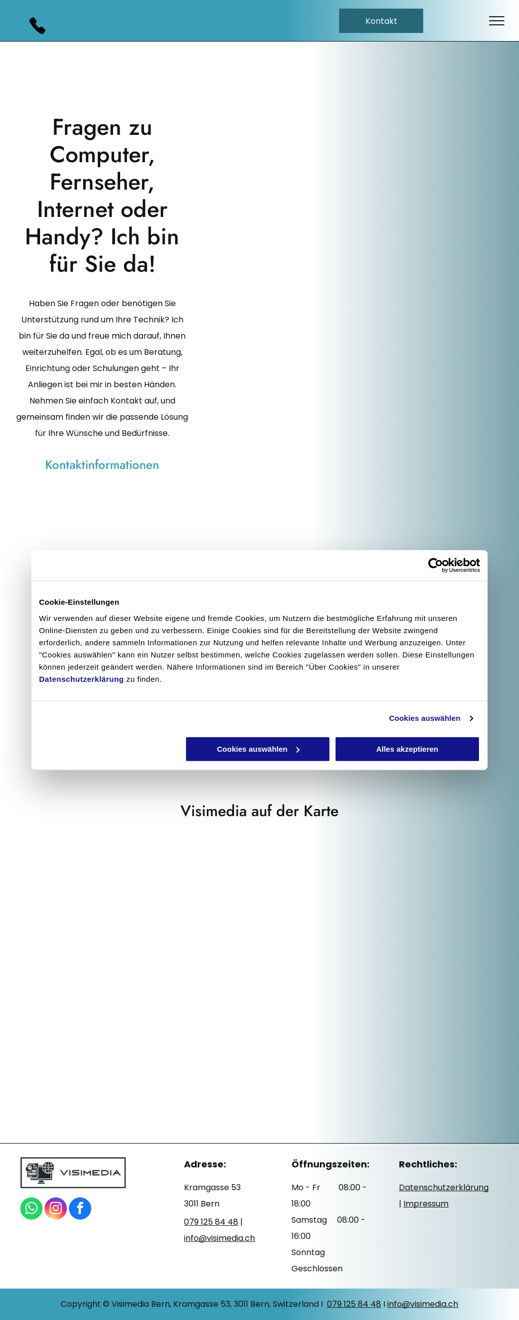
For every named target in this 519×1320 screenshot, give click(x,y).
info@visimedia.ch (422, 1304)
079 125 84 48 (354, 1304)
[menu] (497, 21)
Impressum (426, 1203)
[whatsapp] (31, 1209)
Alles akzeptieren (407, 749)
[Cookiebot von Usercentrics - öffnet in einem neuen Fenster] (435, 565)
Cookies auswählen (425, 718)
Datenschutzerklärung (81, 679)
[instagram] (56, 1209)
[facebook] (80, 1209)
